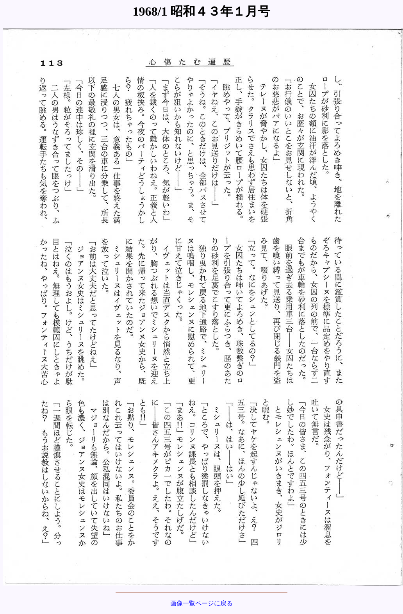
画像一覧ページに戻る (201, 603)
